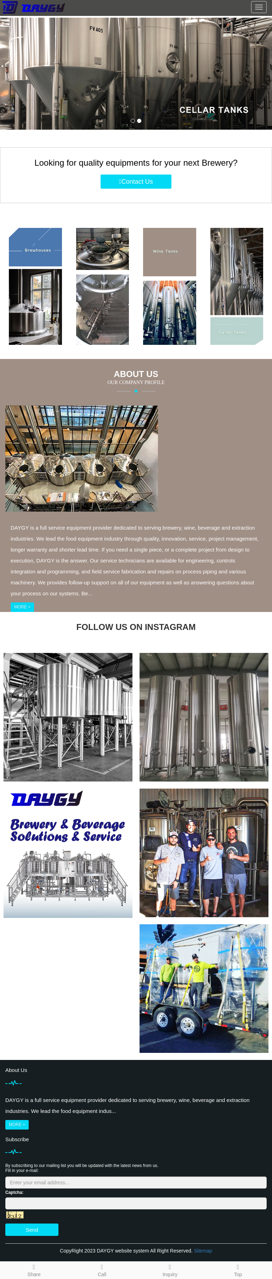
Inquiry (170, 1269)
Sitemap (203, 1251)
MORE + (22, 607)
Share (34, 1269)
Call (102, 1269)
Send (32, 1230)
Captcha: (14, 1192)
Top (238, 1269)
